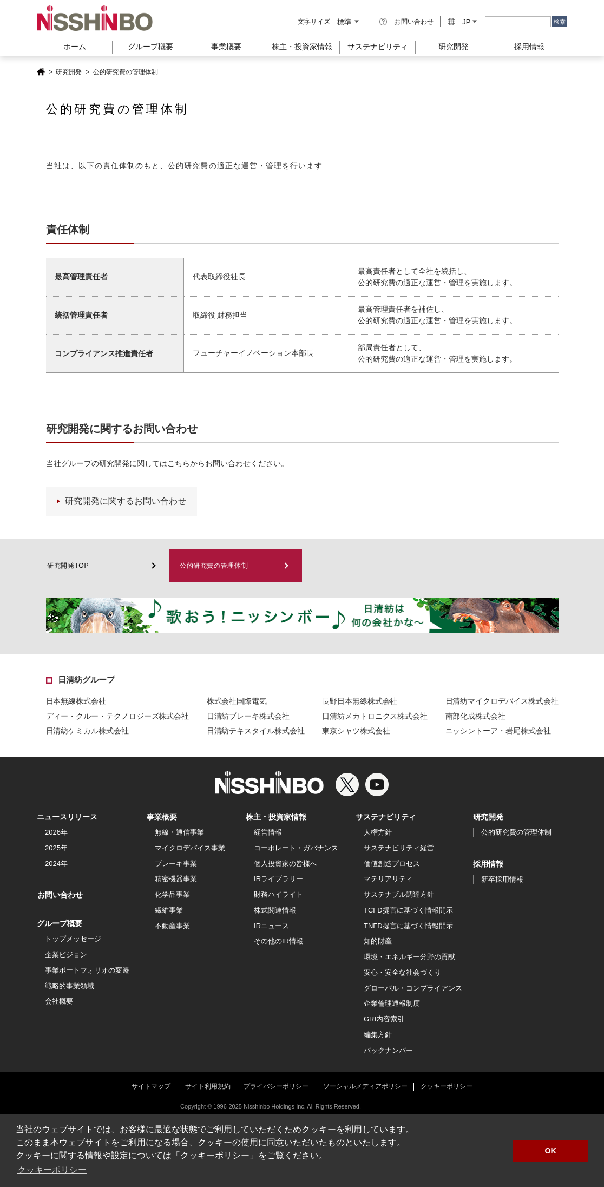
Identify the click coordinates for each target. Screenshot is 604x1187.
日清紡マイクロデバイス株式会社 (502, 701)
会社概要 (59, 1002)
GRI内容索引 (384, 1019)
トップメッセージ (73, 939)
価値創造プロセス (392, 864)
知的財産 (378, 941)
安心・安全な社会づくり (402, 973)
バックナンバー (388, 1051)
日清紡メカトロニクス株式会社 (375, 716)
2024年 (56, 864)
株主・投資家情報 (276, 817)
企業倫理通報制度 (392, 1004)
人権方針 (378, 833)
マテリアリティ (388, 879)
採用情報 (529, 46)
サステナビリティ (386, 817)
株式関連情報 (275, 911)
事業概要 (162, 817)
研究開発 (453, 46)
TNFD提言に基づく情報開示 (408, 926)
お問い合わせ (414, 21)
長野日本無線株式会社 (359, 701)
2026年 (56, 833)
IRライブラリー (278, 879)
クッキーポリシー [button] (52, 1170)
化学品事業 (172, 895)
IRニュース (271, 926)
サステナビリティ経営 (399, 848)
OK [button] (550, 1150)
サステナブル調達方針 (399, 895)
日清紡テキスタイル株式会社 (256, 731)
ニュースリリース (67, 817)
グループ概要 (59, 924)
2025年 (56, 848)
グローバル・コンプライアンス (413, 989)
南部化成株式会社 (475, 716)
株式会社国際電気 (237, 701)
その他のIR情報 (278, 941)
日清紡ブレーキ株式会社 (248, 716)
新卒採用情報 (502, 880)
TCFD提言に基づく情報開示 (408, 911)
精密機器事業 (176, 879)
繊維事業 (169, 911)
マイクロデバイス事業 (190, 848)
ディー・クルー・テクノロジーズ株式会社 (117, 716)
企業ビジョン (66, 955)
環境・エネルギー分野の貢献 (409, 957)
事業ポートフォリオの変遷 (87, 971)
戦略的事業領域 (69, 986)
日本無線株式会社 (76, 701)
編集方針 (378, 1035)
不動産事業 (172, 926)
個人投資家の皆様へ (285, 864)
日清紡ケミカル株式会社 (87, 731)
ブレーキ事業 (176, 864)
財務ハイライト (278, 895)
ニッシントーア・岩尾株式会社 (498, 731)
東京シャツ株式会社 (356, 731)
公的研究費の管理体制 (516, 833)
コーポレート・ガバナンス (296, 848)
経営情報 (268, 833)
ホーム (74, 46)
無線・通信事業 (179, 833)
